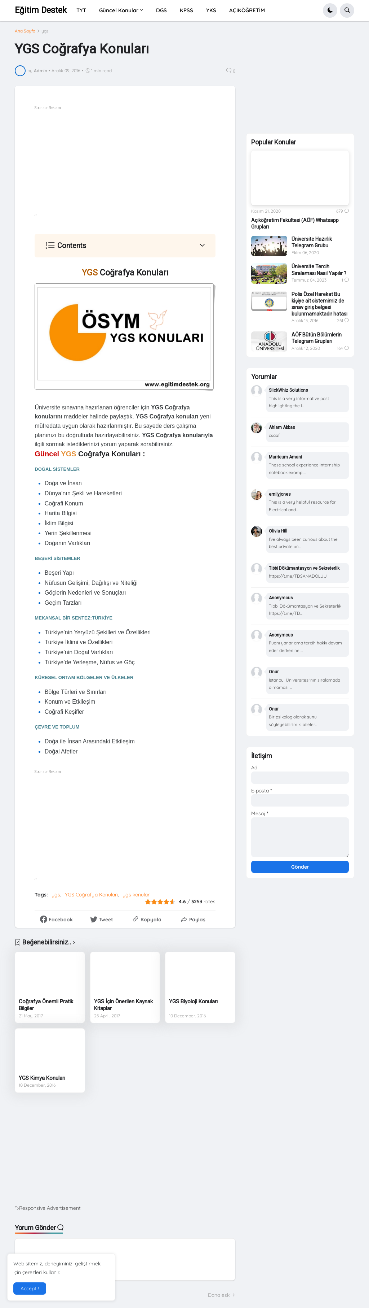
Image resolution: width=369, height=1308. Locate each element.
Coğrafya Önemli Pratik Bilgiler (46, 1005)
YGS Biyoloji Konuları (193, 1001)
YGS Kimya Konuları (42, 1078)
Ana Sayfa (25, 31)
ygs (45, 31)
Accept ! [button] (30, 1288)
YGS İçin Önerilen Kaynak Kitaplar (123, 1005)
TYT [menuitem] (81, 10)
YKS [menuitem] (211, 10)
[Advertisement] (145, 162)
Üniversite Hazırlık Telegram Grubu (312, 242)
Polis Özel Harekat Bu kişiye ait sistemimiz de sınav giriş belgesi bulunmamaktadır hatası (319, 304)
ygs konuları (137, 894)
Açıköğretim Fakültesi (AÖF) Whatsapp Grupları (295, 223)
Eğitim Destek (41, 10)
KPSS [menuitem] (186, 10)
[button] (330, 10)
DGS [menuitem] (161, 10)
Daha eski (219, 1295)
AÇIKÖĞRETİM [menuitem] (247, 10)
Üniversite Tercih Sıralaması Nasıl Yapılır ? (319, 270)
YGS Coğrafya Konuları (91, 894)
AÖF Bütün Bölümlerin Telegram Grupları (317, 338)
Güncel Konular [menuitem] (118, 10)
